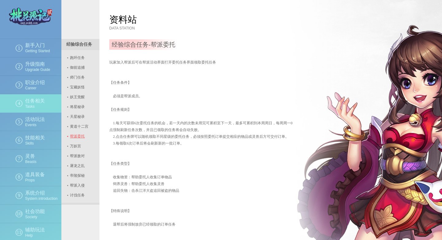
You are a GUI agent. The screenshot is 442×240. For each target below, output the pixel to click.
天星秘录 (77, 116)
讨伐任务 (77, 195)
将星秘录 (77, 107)
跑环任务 (77, 58)
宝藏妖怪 (77, 87)
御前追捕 (77, 67)
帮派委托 (77, 136)
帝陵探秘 (77, 175)
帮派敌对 (77, 156)
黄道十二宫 (79, 126)
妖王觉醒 (77, 97)
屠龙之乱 (77, 166)
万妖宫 (75, 146)
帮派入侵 (77, 185)
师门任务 (77, 77)
